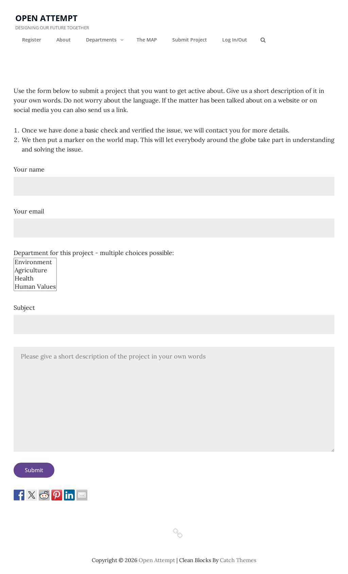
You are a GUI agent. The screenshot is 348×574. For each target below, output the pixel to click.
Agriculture (35, 270)
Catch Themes (238, 560)
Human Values (35, 287)
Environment (35, 262)
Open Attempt (46, 17)
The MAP (147, 39)
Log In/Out (234, 39)
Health (35, 278)
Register (31, 39)
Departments (105, 39)
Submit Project (189, 39)
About (63, 39)
